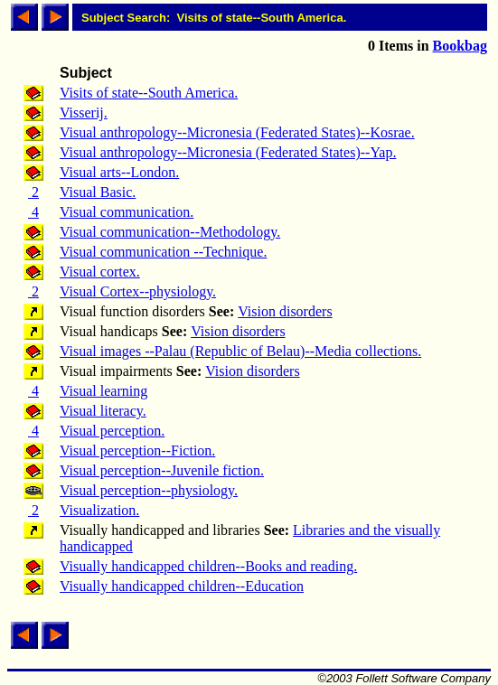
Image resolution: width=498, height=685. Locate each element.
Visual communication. (126, 212)
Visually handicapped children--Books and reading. (208, 566)
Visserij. (84, 112)
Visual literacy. (103, 410)
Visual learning (103, 391)
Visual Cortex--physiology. (138, 291)
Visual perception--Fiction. (137, 450)
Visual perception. (112, 430)
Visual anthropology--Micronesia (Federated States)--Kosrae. (237, 132)
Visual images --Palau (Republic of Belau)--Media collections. (240, 351)
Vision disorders (285, 311)
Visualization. (99, 510)
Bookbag (460, 45)
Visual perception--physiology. (149, 490)
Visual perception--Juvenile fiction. (162, 470)
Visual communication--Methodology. (170, 231)
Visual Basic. (98, 192)
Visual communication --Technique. (163, 251)
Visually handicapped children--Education (182, 586)
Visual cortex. (100, 271)
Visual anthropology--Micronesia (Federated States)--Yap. (228, 152)
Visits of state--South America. (149, 92)
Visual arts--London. (119, 172)
